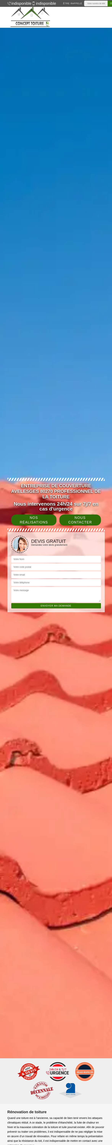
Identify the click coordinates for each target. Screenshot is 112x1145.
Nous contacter (80, 520)
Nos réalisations (34, 520)
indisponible (17, 3)
